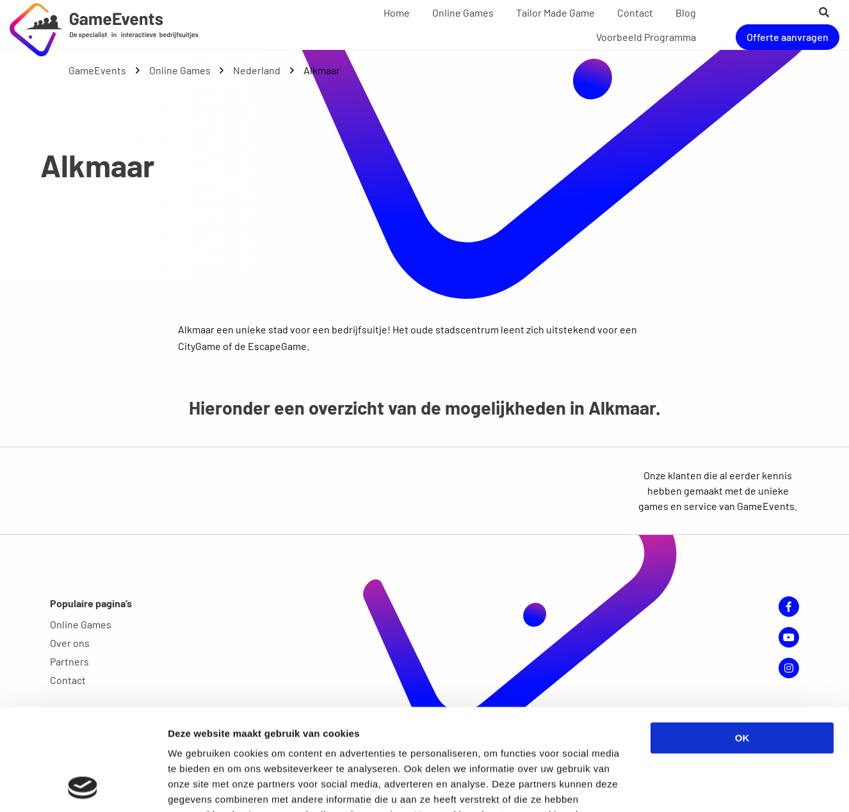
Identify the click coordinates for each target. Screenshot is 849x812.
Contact (635, 12)
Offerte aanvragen (788, 37)
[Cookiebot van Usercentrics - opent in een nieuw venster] (83, 787)
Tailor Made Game (555, 12)
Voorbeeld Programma (646, 37)
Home (397, 12)
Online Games (463, 12)
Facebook (789, 606)
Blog (685, 12)
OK (742, 642)
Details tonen (691, 786)
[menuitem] (396, 13)
